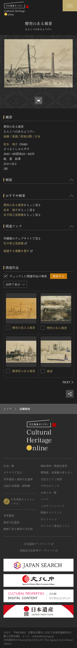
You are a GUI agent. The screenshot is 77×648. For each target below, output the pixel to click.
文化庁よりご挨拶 (51, 479)
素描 (15, 136)
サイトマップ (49, 519)
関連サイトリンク (51, 512)
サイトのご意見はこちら (55, 526)
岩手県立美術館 (13, 215)
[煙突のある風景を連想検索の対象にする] (43, 328)
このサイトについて (53, 506)
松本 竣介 (10, 144)
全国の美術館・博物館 (16, 486)
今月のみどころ (50, 486)
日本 (37, 136)
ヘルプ (45, 499)
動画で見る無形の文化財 (18, 529)
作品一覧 (8, 466)
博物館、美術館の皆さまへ (57, 472)
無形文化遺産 (11, 522)
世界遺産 (8, 515)
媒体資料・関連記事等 (54, 466)
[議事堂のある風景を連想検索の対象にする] (8, 371)
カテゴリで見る (12, 472)
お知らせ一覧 (49, 492)
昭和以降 (26, 136)
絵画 (6, 136)
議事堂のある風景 (23, 371)
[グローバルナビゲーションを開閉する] (70, 5)
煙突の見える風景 (23, 328)
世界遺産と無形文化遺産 (18, 479)
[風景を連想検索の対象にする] (43, 371)
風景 (50, 371)
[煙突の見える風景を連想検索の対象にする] (8, 328)
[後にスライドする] (68, 382)
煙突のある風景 (13, 205)
